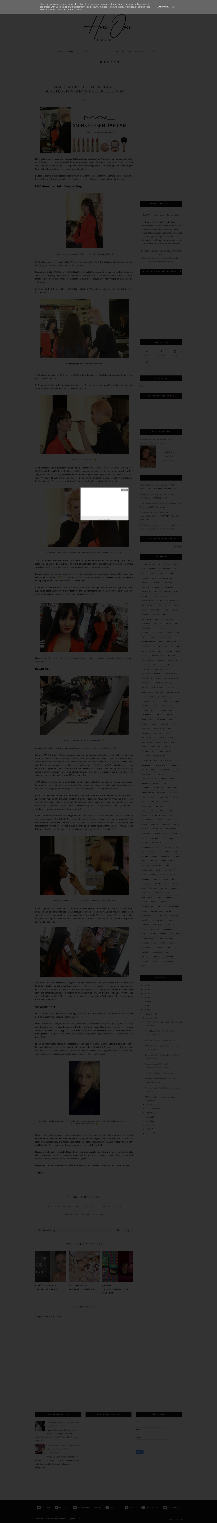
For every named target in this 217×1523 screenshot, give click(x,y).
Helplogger (107, 519)
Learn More (163, 7)
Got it (174, 7)
